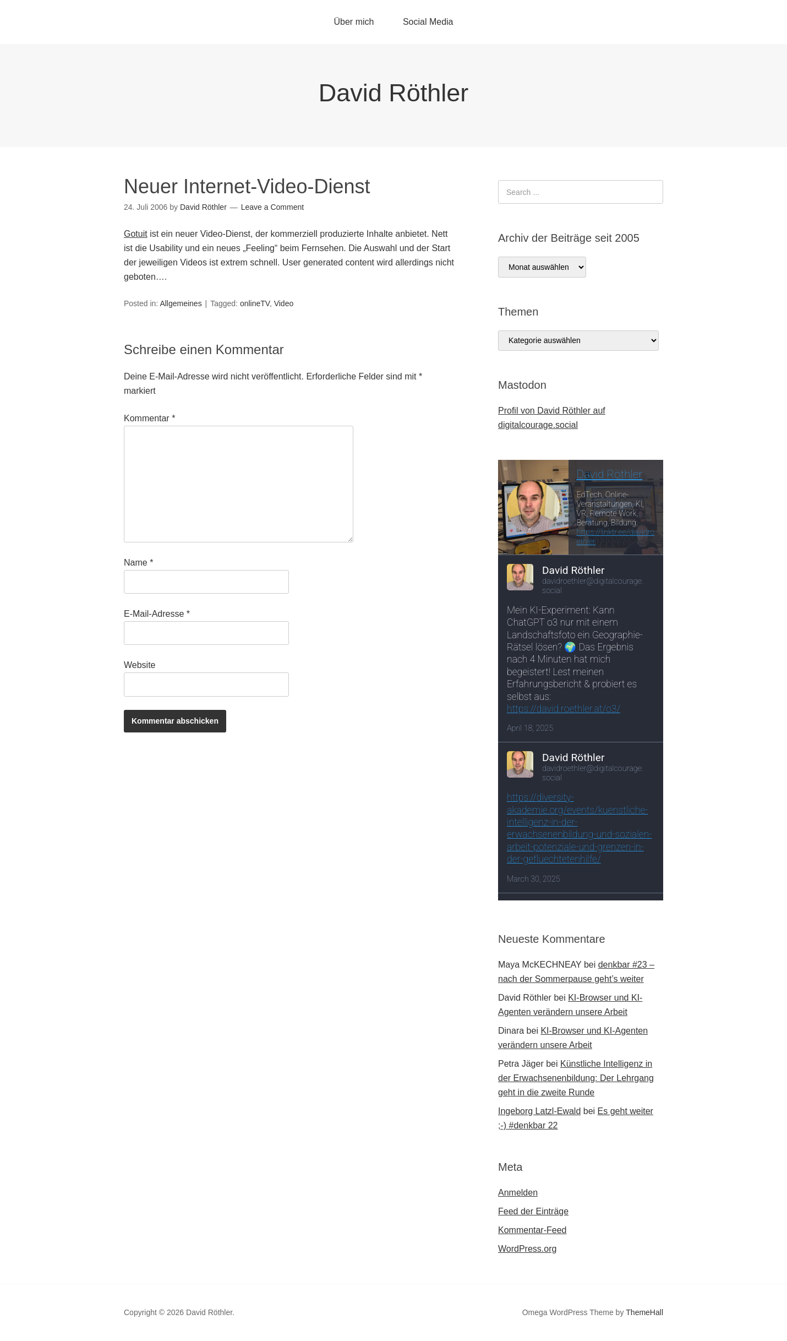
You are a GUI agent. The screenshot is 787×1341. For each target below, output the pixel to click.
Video (284, 303)
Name (138, 562)
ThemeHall (644, 1312)
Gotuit (135, 233)
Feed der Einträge (533, 1211)
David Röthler (394, 93)
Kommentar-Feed (532, 1230)
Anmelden (518, 1192)
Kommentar (149, 418)
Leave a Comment (272, 207)
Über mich (354, 21)
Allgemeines (180, 303)
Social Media (428, 21)
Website (140, 665)
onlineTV (255, 303)
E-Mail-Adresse (157, 613)
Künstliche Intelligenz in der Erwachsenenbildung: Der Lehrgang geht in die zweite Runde (576, 1078)
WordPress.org (527, 1248)
